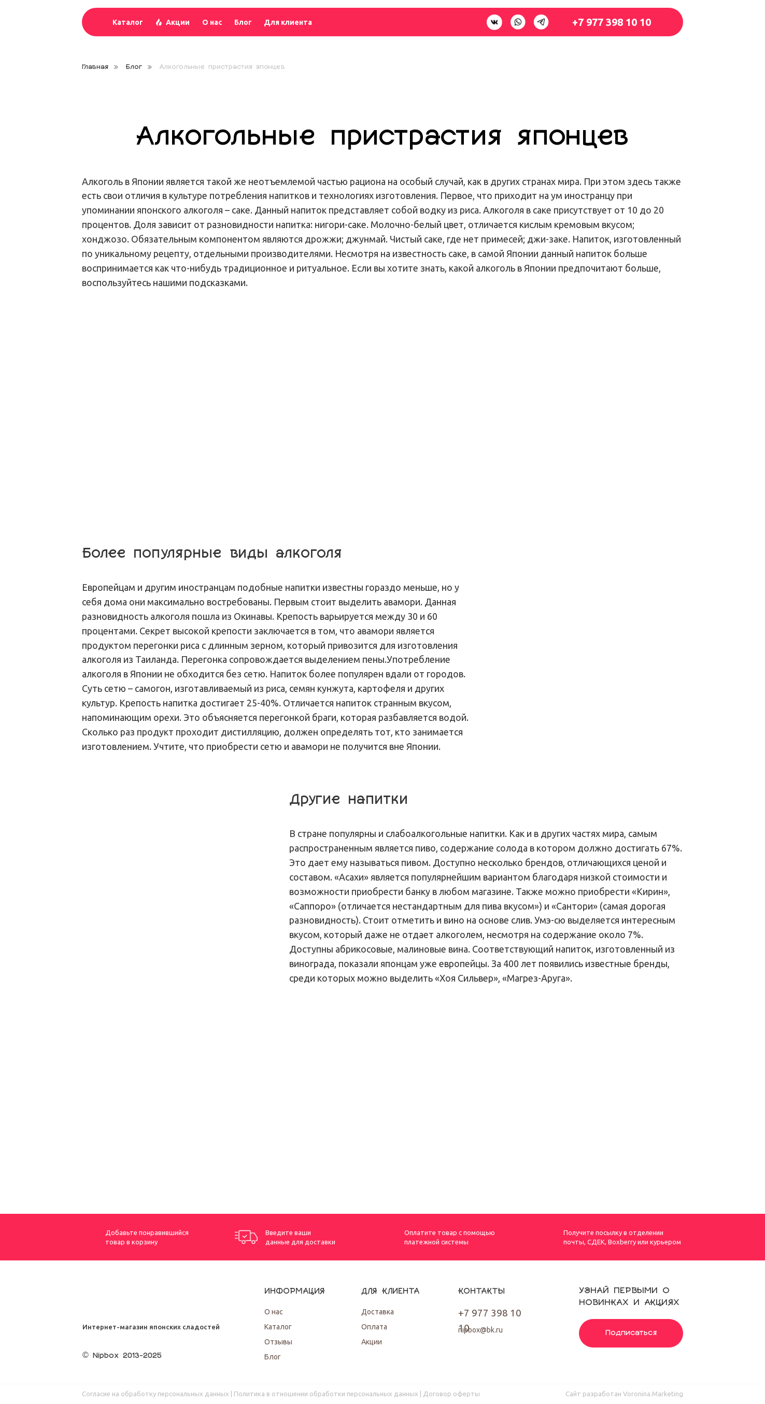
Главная (95, 67)
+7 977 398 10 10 (611, 22)
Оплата (374, 1327)
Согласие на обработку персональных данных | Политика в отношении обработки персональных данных (250, 1393)
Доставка (377, 1312)
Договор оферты (451, 1393)
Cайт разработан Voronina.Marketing (624, 1393)
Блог (243, 22)
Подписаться (631, 1333)
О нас (212, 22)
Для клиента (288, 22)
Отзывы (278, 1342)
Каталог (127, 22)
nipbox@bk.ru (480, 1330)
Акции (178, 22)
